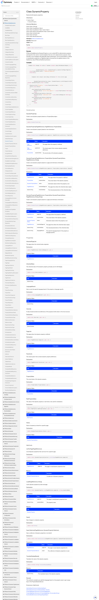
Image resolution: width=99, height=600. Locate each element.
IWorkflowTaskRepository (10, 243)
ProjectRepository (9, 302)
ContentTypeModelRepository (11, 119)
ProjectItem (7, 292)
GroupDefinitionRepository (11, 156)
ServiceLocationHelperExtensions (10, 350)
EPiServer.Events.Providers (10, 475)
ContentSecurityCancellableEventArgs (11, 93)
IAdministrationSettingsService (11, 158)
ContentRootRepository (10, 87)
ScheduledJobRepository (10, 344)
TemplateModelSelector (10, 375)
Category (7, 47)
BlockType (7, 35)
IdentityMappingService (10, 193)
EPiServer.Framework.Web (10, 591)
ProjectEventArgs (9, 290)
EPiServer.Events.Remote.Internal (11, 486)
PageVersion (8, 277)
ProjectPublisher (8, 300)
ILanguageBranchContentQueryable (10, 199)
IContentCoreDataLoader (10, 173)
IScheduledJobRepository (10, 228)
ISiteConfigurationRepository (11, 233)
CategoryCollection (9, 49)
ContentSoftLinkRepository (11, 99)
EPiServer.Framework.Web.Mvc (11, 596)
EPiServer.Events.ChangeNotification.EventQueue (9, 459)
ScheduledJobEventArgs (10, 337)
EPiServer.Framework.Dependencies (9, 523)
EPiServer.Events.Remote (9, 483)
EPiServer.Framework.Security (10, 558)
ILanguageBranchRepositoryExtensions (11, 206)
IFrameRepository (9, 195)
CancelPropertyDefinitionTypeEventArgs (11, 43)
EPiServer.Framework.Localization (11, 539)
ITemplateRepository (9, 238)
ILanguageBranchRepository (11, 202)
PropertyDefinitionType (10, 317)
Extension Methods (79, 18)
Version (5, 12)
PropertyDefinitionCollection (11, 310)
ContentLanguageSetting (10, 64)
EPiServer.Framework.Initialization (11, 529)
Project (6, 287)
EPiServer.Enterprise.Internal (10, 433)
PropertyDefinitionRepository (11, 315)
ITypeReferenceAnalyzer (10, 240)
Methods (77, 17)
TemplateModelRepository (10, 369)
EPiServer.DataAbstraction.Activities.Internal (10, 398)
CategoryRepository (9, 54)
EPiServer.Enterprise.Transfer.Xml (11, 446)
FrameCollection (8, 151)
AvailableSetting (8, 30)
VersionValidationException (11, 387)
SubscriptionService (9, 356)
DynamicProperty (9, 141)
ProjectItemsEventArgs (10, 297)
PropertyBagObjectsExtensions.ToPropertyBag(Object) (38, 591)
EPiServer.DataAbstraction (10, 23)
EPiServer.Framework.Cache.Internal (10, 509)
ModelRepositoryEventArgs (11, 258)
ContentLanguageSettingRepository (10, 76)
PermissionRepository (10, 282)
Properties (77, 15)
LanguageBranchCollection (11, 248)
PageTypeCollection (9, 265)
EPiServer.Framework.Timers (10, 577)
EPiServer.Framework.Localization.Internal (11, 543)
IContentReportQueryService (11, 175)
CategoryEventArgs (9, 52)
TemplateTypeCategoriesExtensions (10, 381)
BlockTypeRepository (9, 40)
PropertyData (30, 152)
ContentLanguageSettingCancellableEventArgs (10, 68)
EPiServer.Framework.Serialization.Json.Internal (11, 573)
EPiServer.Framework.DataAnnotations (10, 519)
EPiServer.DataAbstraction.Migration (10, 405)
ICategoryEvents (8, 171)
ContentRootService (9, 90)
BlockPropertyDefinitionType (11, 32)
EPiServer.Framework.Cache (10, 506)
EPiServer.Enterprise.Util (9, 449)
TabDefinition (8, 361)
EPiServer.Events (8, 451)
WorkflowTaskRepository (10, 390)
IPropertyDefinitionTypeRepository (10, 222)
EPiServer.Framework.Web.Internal (11, 594)
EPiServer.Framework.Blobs (10, 499)
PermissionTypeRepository (11, 285)
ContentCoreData (9, 62)
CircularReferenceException (11, 57)
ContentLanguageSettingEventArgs (12, 72)
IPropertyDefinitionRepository (11, 218)
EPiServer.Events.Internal (9, 473)
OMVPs (34, 2)
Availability (7, 28)
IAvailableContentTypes (10, 161)
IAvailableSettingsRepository (11, 163)
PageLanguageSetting (10, 260)
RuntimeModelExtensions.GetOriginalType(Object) (37, 594)
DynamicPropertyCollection (11, 143)
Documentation (25, 2)
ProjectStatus (8, 305)
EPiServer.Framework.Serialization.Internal (11, 564)
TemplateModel (8, 366)
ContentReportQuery (9, 80)
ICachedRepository (9, 168)
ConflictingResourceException (11, 59)
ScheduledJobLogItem (10, 342)
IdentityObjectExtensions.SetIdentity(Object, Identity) (38, 589)
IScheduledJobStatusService (11, 230)
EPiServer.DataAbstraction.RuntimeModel (10, 410)
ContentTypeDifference (10, 112)
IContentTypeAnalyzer (10, 185)
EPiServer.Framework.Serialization (11, 561)
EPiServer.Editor (7, 428)
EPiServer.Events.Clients (9, 467)
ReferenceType (8, 322)
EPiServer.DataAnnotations (10, 423)
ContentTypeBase (9, 109)
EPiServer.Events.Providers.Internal (11, 478)
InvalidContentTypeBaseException (10, 210)
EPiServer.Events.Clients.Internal (11, 470)
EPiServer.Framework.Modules (10, 551)
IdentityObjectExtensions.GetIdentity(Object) (36, 588)
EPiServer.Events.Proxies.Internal (11, 480)
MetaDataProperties (9, 255)
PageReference (29, 144)
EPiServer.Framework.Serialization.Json (11, 569)
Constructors (78, 13)
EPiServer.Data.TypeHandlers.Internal (10, 19)
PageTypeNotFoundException (11, 272)
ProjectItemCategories (10, 295)
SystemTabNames (9, 359)
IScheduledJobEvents (10, 225)
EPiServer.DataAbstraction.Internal (11, 402)
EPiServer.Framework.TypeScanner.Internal (10, 588)
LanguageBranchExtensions (11, 250)
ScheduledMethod (9, 347)
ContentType (8, 104)
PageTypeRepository (9, 275)
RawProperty (30, 417)
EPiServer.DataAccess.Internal (10, 420)
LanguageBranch (9, 245)
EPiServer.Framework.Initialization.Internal (11, 533)
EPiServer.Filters (7, 494)
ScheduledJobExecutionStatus (11, 339)
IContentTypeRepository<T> (11, 190)
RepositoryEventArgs (9, 325)
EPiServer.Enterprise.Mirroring (10, 436)
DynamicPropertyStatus (10, 146)
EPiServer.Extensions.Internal (10, 491)
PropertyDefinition (9, 307)
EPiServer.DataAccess (9, 418)
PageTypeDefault (9, 267)
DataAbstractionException (11, 136)
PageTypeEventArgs (9, 270)
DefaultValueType (9, 138)
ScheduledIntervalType (10, 329)
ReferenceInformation (10, 320)
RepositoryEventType (9, 327)
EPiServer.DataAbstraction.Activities (10, 393)
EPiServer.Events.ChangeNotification (9, 455)
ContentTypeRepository (10, 121)
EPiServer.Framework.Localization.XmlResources (11, 547)
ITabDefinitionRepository (10, 235)
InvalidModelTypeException (11, 213)
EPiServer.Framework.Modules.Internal (10, 554)
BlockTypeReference (9, 37)
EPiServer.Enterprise (8, 431)
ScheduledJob (8, 332)
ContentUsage (8, 131)
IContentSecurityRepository (11, 178)
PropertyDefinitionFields (10, 312)
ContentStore (8, 102)
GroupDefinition (8, 153)
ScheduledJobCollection (10, 334)
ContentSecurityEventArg (10, 97)
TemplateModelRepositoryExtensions (10, 372)
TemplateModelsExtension (11, 378)
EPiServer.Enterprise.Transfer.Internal (10, 442)
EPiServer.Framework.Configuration (9, 514)
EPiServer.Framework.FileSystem (11, 527)
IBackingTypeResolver (10, 166)
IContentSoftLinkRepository (11, 180)
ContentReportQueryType (10, 82)
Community (41, 2)
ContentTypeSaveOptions (10, 128)
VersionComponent (9, 385)
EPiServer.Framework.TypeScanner (11, 584)
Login (95, 2)
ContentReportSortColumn (11, 85)
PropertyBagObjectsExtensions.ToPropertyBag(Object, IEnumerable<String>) (42, 593)
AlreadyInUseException (10, 25)
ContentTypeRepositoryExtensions (10, 125)
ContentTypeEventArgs (10, 114)
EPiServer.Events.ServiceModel (11, 488)
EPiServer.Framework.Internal (10, 537)
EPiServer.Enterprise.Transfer (10, 439)
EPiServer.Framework (8, 496)
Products (17, 2)
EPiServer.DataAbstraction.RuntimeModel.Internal (10, 414)
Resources (49, 2)
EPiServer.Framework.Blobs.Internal (10, 502)
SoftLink (7, 354)
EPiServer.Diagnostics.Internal (10, 426)
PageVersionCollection (10, 280)
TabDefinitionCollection (10, 364)
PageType (7, 263)
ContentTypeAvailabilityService (12, 107)
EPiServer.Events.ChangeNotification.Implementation (10, 464)
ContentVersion (8, 133)
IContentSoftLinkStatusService (11, 183)
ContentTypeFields (9, 117)
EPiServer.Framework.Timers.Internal (10, 580)
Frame (6, 148)
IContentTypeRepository (10, 188)
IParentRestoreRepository (10, 216)
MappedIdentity (8, 253)
